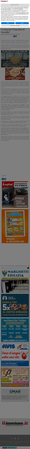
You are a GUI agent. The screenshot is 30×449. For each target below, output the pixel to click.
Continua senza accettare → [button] (15, 4)
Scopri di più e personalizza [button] (15, 25)
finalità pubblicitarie (22, 13)
